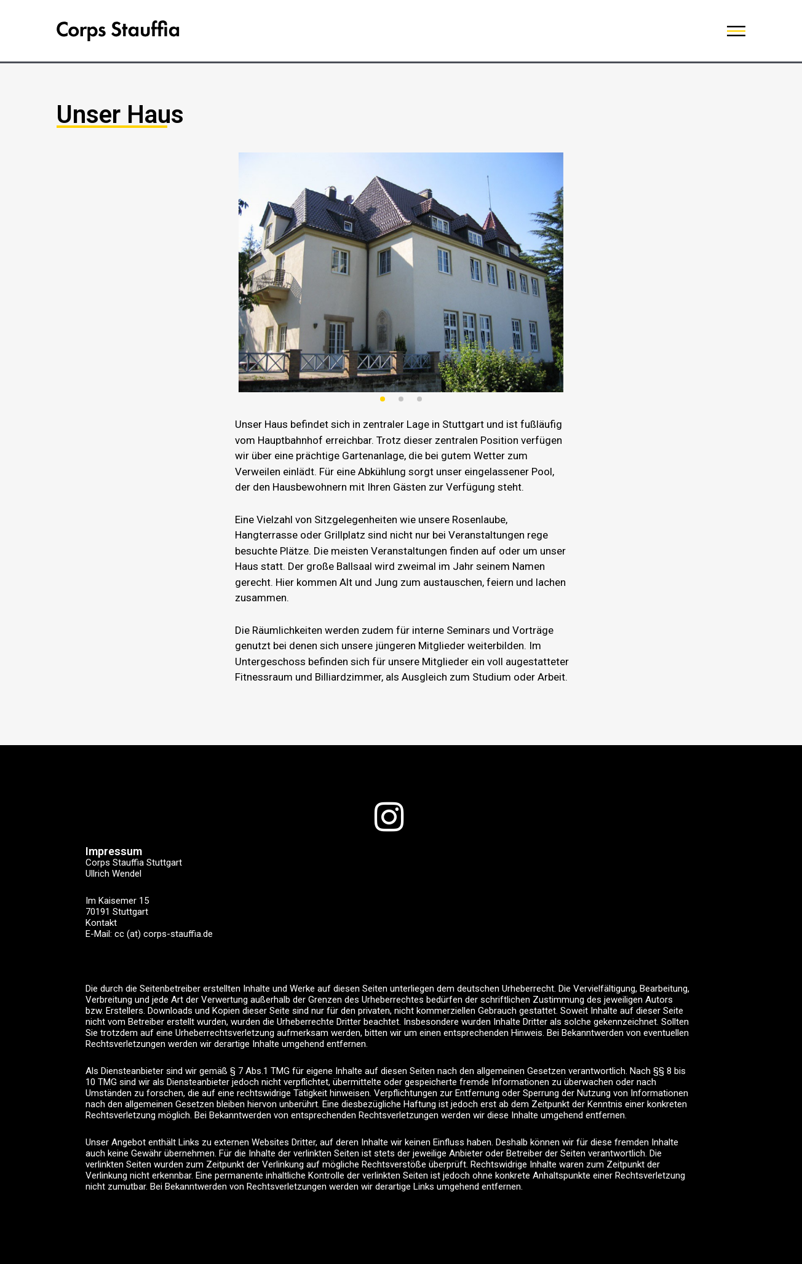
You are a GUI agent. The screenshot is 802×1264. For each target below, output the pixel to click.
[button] (382, 399)
